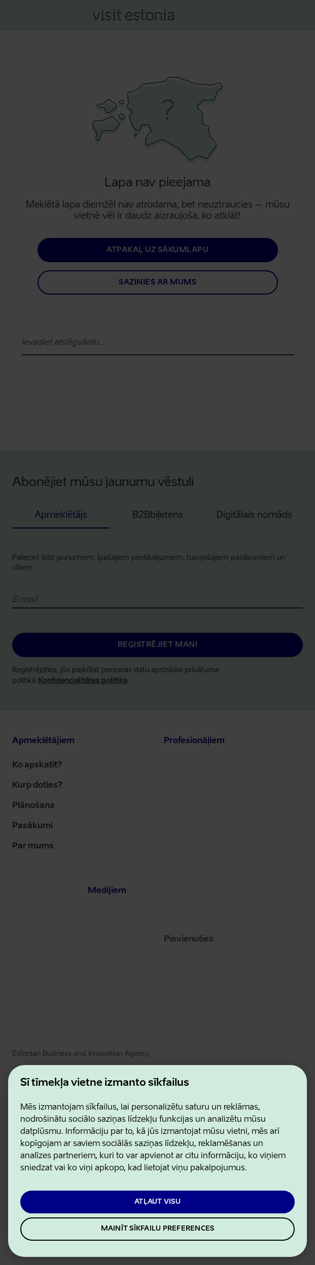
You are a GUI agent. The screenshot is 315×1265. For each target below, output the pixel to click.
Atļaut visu (157, 1202)
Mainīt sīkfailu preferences (158, 1229)
